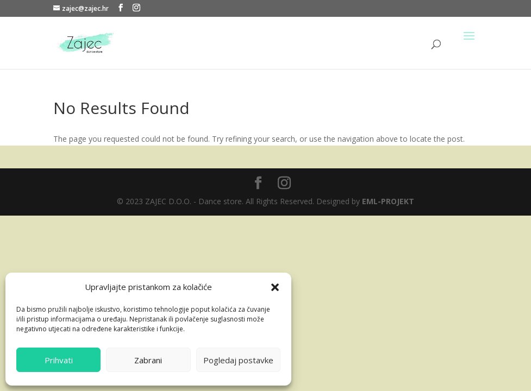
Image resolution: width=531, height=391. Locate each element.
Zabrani (148, 360)
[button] (275, 287)
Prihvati (59, 360)
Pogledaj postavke (238, 360)
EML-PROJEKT (388, 201)
